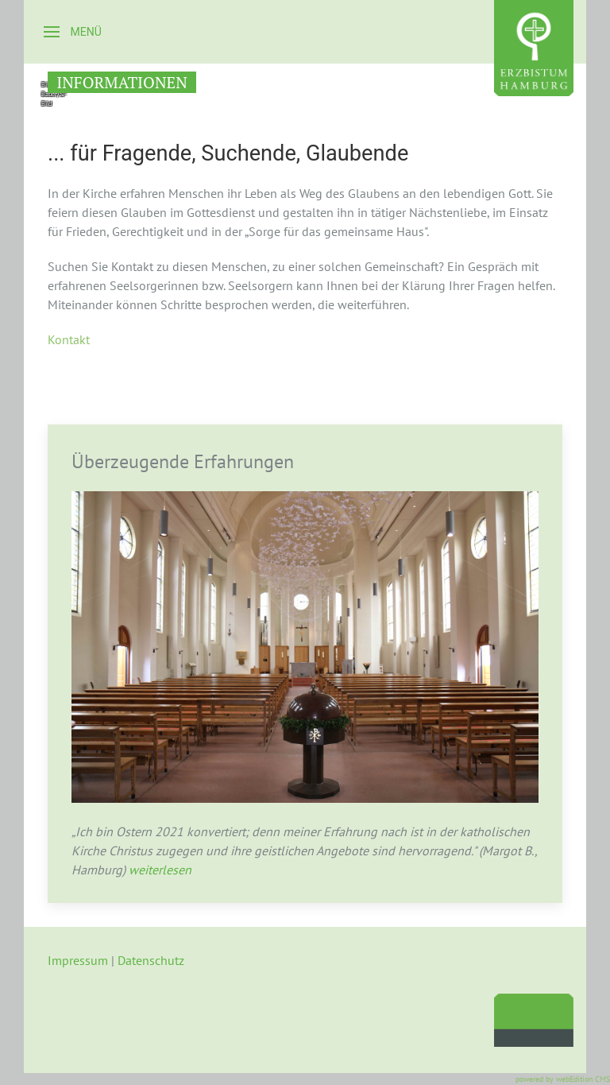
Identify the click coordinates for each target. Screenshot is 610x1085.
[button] (73, 32)
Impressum (78, 960)
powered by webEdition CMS (562, 1079)
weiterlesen (158, 870)
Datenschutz (151, 960)
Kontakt (69, 339)
